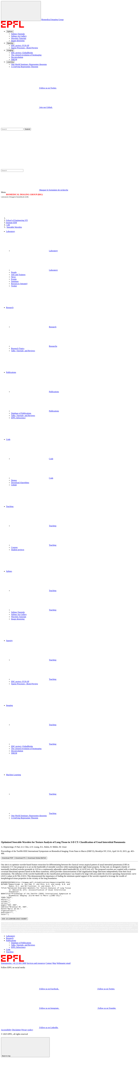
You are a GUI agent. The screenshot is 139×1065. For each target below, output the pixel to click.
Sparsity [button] (9, 641)
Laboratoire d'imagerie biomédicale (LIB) (15, 197)
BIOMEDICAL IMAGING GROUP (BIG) (24, 194)
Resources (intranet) (19, 284)
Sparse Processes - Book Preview (24, 48)
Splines (10, 31)
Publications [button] (11, 372)
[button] (72, 296)
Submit (27, 129)
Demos (14, 480)
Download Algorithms (20, 483)
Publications (35, 392)
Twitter (14, 286)
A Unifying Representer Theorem (24, 67)
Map (54, 970)
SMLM (14, 59)
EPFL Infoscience (18, 418)
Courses (14, 547)
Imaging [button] (9, 705)
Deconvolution (17, 57)
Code (32, 459)
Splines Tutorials (18, 34)
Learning (10, 62)
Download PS (20, 858)
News (13, 277)
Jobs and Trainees (18, 275)
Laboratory (34, 251)
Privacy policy (27, 1036)
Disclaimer (16, 1036)
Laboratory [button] (10, 231)
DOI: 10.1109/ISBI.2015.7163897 (14, 925)
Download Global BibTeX (36, 858)
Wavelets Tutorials (18, 38)
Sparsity (10, 43)
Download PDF (7, 858)
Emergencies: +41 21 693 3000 (13, 970)
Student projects (17, 550)
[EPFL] (25, 218)
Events (14, 279)
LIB (8, 225)
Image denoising (17, 41)
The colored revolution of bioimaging (26, 55)
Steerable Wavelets (14, 227)
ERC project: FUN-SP (20, 45)
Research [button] (9, 307)
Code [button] (8, 439)
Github (14, 485)
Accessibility (6, 1036)
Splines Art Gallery (19, 36)
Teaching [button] (9, 506)
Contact (49, 970)
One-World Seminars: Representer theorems (29, 64)
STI (17, 220)
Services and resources (36, 970)
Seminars (15, 281)
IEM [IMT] (11, 223)
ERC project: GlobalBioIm (22, 53)
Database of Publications (21, 413)
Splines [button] (9, 571)
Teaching (33, 526)
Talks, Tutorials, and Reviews (23, 351)
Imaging (10, 50)
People (14, 272)
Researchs (34, 346)
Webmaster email (64, 970)
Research (33, 327)
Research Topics (17, 348)
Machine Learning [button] (13, 775)
